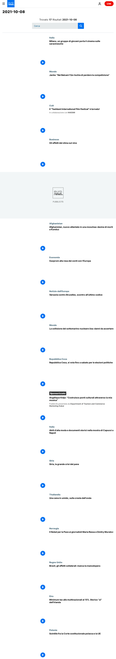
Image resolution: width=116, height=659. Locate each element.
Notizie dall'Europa (59, 291)
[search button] (81, 26)
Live (109, 3)
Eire (51, 596)
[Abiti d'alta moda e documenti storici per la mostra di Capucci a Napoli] (81, 442)
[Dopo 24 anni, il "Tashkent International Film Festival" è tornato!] (81, 121)
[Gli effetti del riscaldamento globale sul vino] (81, 155)
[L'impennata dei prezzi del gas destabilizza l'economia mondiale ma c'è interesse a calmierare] (81, 273)
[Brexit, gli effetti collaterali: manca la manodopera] (81, 578)
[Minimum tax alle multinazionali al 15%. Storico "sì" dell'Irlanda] (81, 612)
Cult (51, 105)
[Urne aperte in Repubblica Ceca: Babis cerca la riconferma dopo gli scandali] (81, 374)
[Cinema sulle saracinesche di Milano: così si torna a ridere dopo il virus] (81, 53)
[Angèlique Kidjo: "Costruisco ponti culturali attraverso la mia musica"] (81, 409)
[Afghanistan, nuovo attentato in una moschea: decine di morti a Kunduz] (81, 239)
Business (54, 139)
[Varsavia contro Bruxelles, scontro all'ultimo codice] (81, 307)
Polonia (53, 630)
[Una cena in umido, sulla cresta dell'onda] (81, 510)
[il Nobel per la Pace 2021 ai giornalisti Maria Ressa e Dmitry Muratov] (81, 544)
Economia (54, 257)
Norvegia (54, 528)
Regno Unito (55, 562)
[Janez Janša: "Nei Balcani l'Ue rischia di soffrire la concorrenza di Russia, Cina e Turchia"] (81, 87)
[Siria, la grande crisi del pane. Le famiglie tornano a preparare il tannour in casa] (81, 476)
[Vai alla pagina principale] (11, 3)
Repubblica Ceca (58, 359)
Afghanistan (55, 223)
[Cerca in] (58, 26)
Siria (51, 460)
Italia (51, 37)
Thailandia (54, 494)
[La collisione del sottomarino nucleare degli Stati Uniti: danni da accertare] (81, 340)
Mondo (53, 71)
